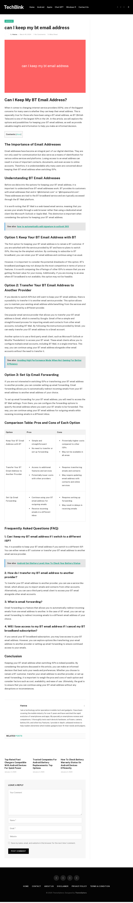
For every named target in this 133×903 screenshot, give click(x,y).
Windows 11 (71, 7)
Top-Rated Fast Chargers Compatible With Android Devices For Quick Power (15, 763)
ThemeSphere (81, 893)
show (18, 134)
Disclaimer (62, 886)
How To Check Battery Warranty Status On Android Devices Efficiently (72, 763)
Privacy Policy (79, 886)
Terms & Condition (100, 886)
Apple (49, 7)
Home (31, 7)
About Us (49, 886)
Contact (36, 886)
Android (40, 7)
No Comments (40, 34)
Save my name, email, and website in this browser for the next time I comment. (43, 843)
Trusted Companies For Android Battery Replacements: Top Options (45, 763)
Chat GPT (59, 7)
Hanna (14, 34)
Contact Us (84, 7)
